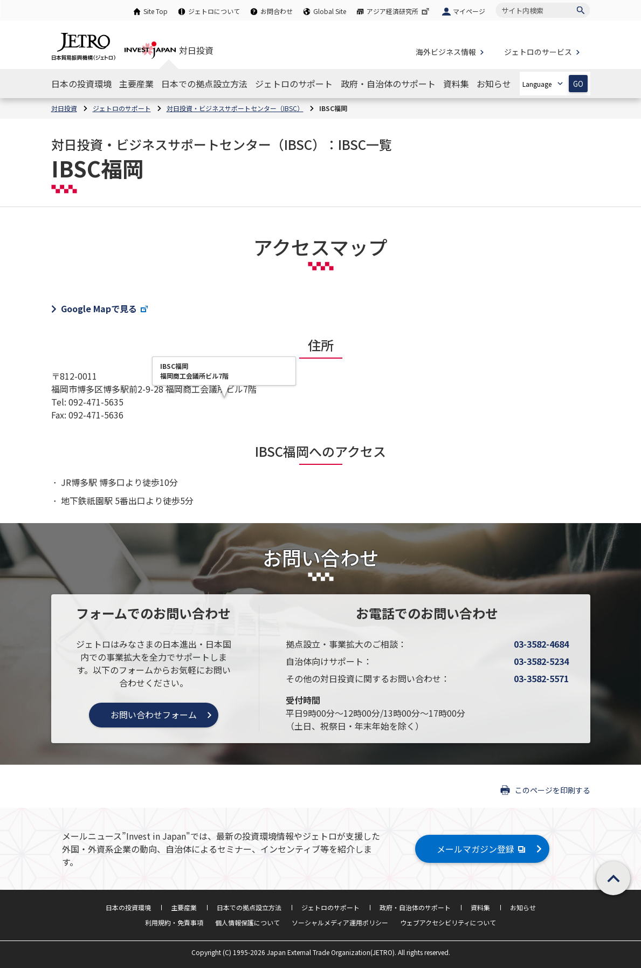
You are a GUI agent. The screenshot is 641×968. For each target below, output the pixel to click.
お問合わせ (276, 11)
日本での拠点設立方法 (249, 907)
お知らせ (523, 907)
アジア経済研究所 (399, 11)
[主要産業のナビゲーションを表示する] (136, 83)
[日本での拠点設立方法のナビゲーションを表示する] (204, 83)
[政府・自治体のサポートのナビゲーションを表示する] (388, 83)
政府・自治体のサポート (415, 907)
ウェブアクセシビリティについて (448, 922)
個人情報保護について (247, 922)
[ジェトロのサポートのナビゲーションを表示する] (294, 83)
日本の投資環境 (128, 907)
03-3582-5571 (541, 678)
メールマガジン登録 (482, 848)
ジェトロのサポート (330, 907)
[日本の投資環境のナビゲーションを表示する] (81, 83)
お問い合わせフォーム (154, 714)
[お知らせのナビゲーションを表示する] (493, 83)
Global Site (329, 11)
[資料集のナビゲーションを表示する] (456, 83)
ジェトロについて (214, 11)
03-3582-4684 (541, 643)
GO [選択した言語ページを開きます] (578, 84)
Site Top (155, 11)
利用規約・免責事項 (174, 922)
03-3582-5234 (541, 661)
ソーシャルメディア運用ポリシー (340, 922)
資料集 (480, 907)
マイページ (469, 11)
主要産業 (184, 907)
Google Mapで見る (105, 308)
